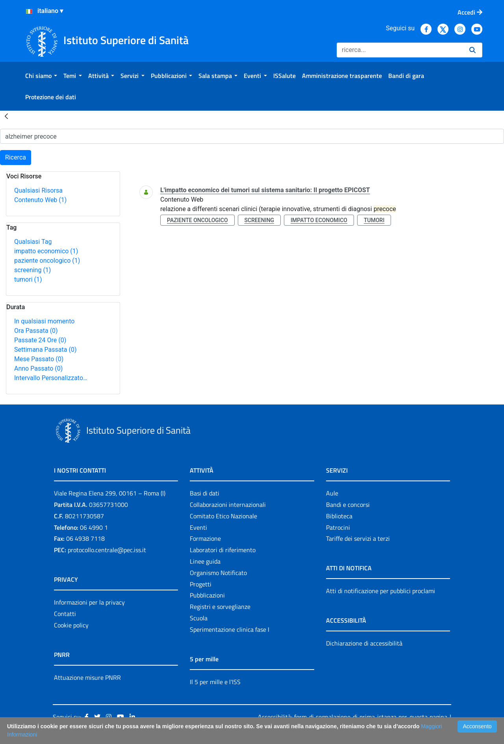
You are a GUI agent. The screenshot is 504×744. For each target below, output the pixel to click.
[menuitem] (41, 75)
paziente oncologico (47, 260)
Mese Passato (38, 359)
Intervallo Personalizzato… (50, 378)
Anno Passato (38, 368)
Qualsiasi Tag (33, 241)
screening (32, 270)
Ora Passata (36, 330)
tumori (28, 279)
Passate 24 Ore (40, 340)
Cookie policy (71, 625)
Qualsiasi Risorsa (38, 190)
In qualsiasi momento (44, 321)
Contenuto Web (40, 200)
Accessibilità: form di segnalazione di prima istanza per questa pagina (352, 717)
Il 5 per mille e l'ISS (215, 681)
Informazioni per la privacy (89, 602)
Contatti (65, 613)
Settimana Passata (45, 349)
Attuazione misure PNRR (87, 677)
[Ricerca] (400, 50)
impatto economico (46, 251)
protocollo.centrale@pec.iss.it (107, 550)
